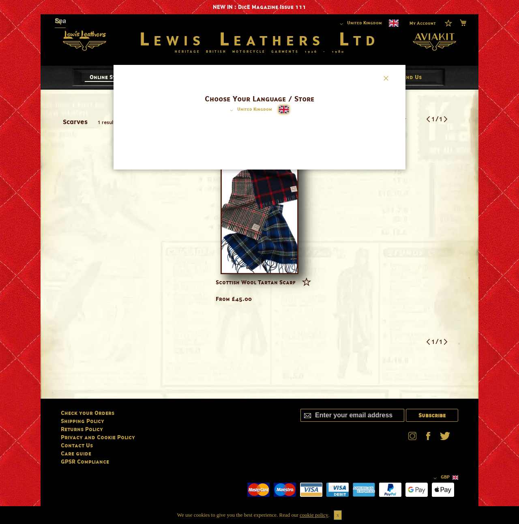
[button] (249, 110)
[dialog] (259, 262)
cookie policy (314, 515)
